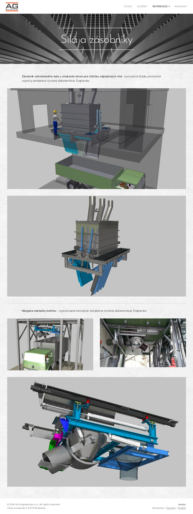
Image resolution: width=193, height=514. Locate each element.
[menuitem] (170, 7)
